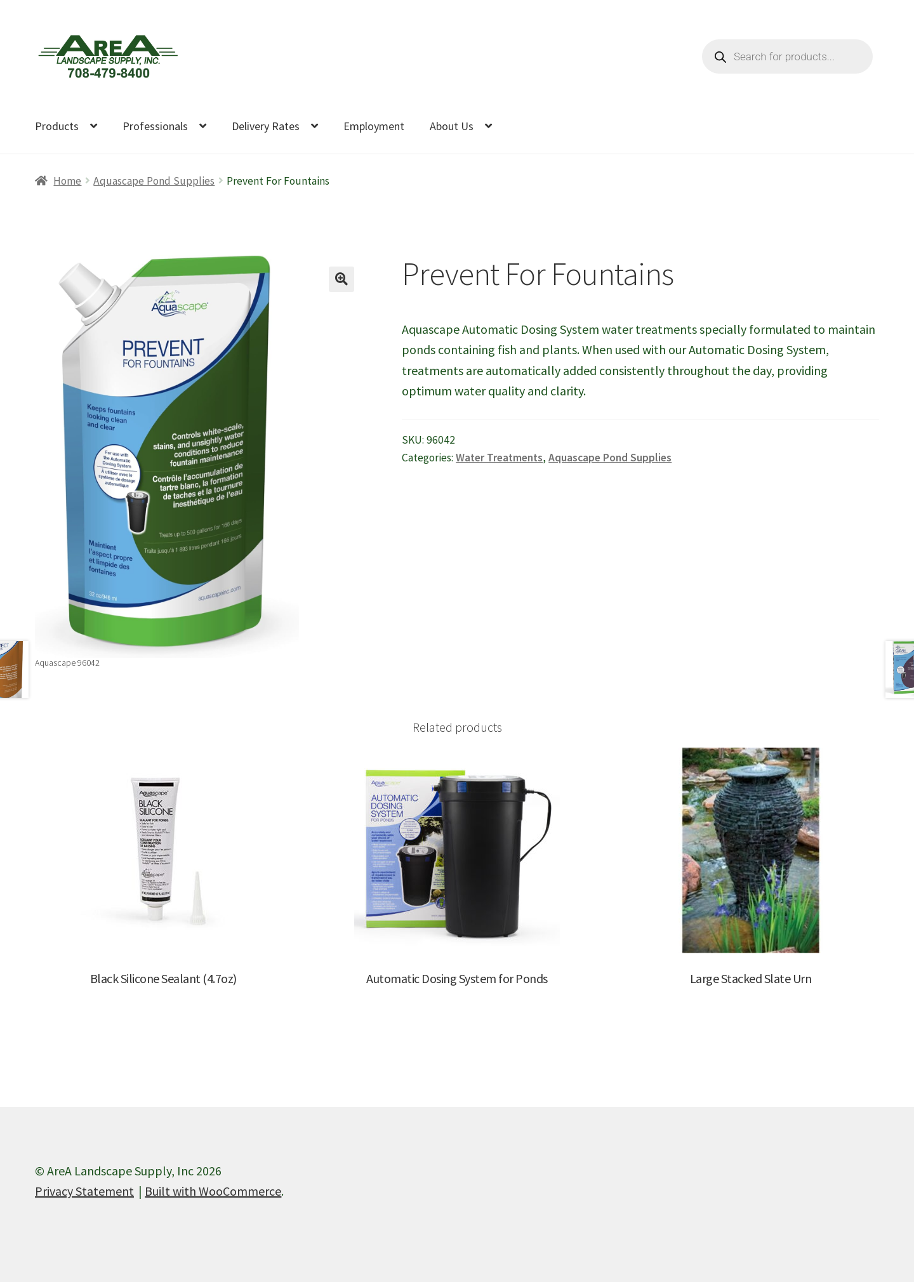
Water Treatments (499, 458)
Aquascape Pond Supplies (154, 181)
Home (67, 181)
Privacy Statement (84, 1191)
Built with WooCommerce (213, 1191)
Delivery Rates (266, 126)
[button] (341, 279)
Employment (373, 126)
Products (57, 126)
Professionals (155, 126)
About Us (452, 126)
